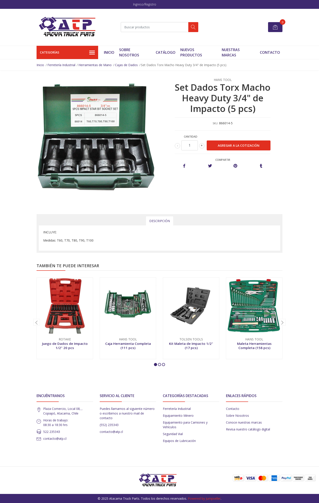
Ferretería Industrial (61, 65)
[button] (156, 364)
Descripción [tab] (159, 221)
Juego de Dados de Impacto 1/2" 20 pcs (65, 345)
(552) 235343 (109, 425)
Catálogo (165, 52)
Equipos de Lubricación (179, 441)
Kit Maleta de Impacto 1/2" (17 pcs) (191, 345)
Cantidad (190, 136)
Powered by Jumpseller (204, 498)
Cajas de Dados (126, 65)
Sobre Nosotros (129, 52)
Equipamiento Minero (178, 415)
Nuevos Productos (191, 52)
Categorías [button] (67, 52)
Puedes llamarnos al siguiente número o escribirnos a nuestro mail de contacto (127, 413)
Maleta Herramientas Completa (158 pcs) (254, 345)
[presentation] (36, 322)
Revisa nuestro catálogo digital (248, 429)
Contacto (270, 52)
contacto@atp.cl (54, 438)
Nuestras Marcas (231, 52)
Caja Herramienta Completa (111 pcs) (128, 345)
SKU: (215, 123)
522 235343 (51, 432)
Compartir (222, 160)
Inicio (109, 52)
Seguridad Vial (173, 434)
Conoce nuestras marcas (244, 422)
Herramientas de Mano (95, 65)
